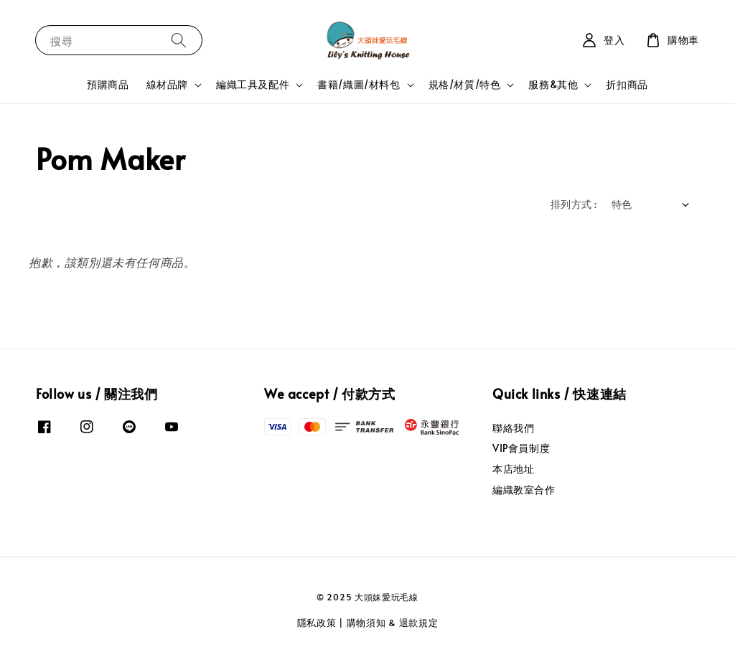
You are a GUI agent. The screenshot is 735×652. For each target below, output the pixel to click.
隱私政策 (317, 622)
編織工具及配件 (252, 84)
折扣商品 (626, 84)
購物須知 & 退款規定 (393, 622)
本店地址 (513, 469)
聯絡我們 (513, 428)
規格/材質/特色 (465, 84)
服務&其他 (553, 84)
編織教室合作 (524, 489)
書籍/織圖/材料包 (358, 84)
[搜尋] (179, 40)
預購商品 (107, 84)
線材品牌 (167, 84)
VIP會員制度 (521, 448)
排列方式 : (573, 204)
